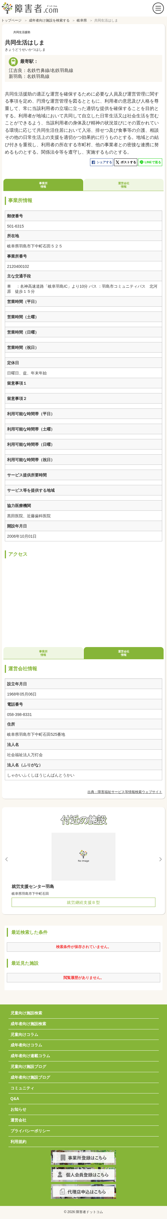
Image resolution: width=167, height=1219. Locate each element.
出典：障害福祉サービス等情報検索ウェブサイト (124, 790)
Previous (7, 858)
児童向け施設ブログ (28, 1065)
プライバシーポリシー (30, 1129)
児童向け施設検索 (26, 1011)
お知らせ (18, 1108)
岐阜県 (82, 19)
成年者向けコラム (26, 1043)
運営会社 (18, 1118)
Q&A (14, 1097)
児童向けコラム (24, 1033)
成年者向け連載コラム (30, 1054)
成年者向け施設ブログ (30, 1076)
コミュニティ (22, 1086)
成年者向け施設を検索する (49, 19)
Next (160, 858)
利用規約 (18, 1140)
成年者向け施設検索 (28, 1022)
